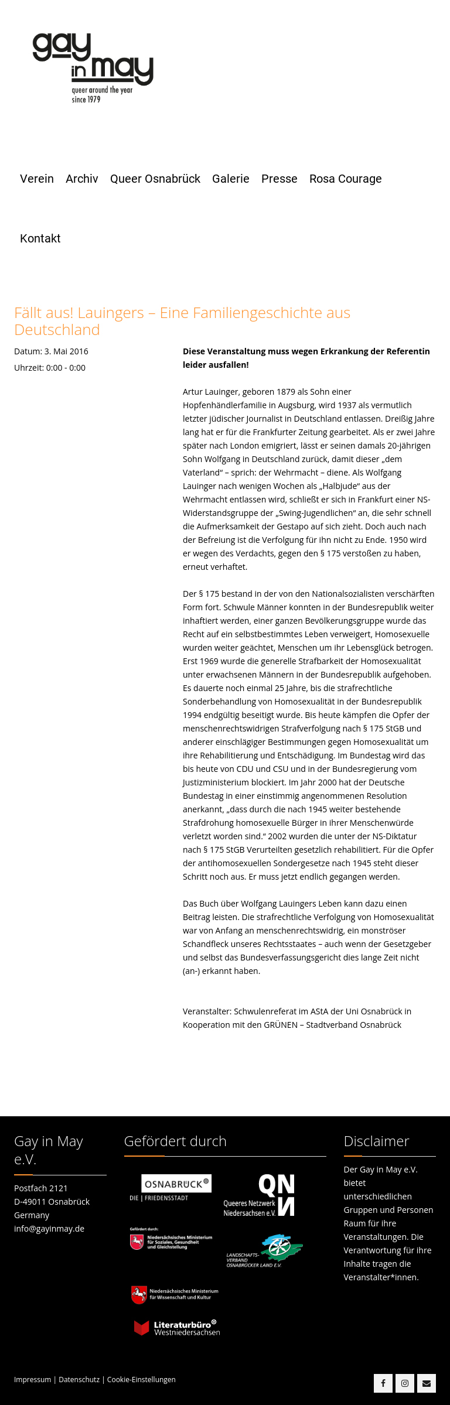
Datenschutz (79, 1380)
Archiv (82, 179)
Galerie (231, 179)
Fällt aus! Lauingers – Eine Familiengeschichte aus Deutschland (182, 321)
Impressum (32, 1380)
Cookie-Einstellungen (141, 1380)
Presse (279, 179)
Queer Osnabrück (155, 179)
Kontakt (40, 238)
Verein (37, 179)
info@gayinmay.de (49, 1228)
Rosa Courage (345, 179)
